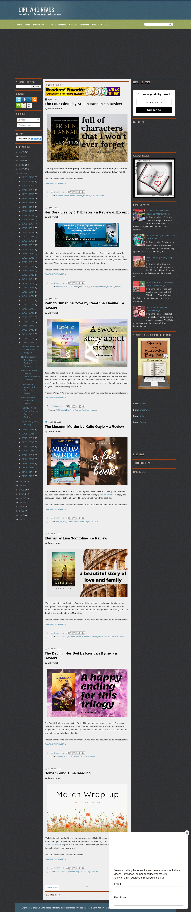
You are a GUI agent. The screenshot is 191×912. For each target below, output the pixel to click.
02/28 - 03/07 (28, 442)
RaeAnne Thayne (73, 410)
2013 (21, 511)
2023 (21, 165)
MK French (83, 287)
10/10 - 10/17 (28, 224)
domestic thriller (62, 287)
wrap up (94, 872)
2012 (21, 515)
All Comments (25, 125)
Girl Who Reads (36, 9)
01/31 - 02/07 (28, 459)
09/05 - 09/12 (28, 245)
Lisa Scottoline (104, 637)
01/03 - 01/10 (28, 476)
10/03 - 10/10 (28, 228)
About (27, 24)
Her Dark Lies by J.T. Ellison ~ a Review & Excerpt (87, 212)
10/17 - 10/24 (28, 219)
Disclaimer (84, 24)
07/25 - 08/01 (28, 270)
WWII (122, 637)
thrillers (118, 287)
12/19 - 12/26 (28, 181)
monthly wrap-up (75, 872)
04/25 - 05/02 (28, 326)
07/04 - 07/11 (28, 283)
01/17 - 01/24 (28, 467)
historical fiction (62, 196)
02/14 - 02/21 (28, 451)
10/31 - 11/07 (28, 211)
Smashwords (146, 410)
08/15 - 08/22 (28, 258)
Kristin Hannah (76, 196)
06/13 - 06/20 (28, 296)
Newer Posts (52, 887)
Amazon (143, 403)
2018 (21, 490)
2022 (21, 169)
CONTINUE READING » (55, 183)
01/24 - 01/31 (28, 463)
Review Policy (38, 24)
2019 (21, 485)
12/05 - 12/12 (28, 190)
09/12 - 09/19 (28, 241)
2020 (21, 481)
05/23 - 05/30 (28, 309)
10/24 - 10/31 (28, 215)
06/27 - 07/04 (28, 287)
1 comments (59, 192)
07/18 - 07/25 (28, 275)
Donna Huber (73, 522)
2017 (21, 494)
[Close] (187, 832)
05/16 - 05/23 (28, 313)
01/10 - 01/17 (28, 472)
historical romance (89, 637)
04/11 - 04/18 (28, 334)
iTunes (143, 422)
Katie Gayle (85, 522)
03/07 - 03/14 (28, 438)
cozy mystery (61, 522)
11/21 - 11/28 (28, 198)
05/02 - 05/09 (28, 321)
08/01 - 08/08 (28, 266)
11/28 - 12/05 (28, 194)
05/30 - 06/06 (28, 304)
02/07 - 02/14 (28, 455)
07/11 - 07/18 (28, 279)
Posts (22, 120)
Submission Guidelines (56, 24)
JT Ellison (74, 287)
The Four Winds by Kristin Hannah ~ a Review (83, 104)
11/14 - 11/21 (28, 202)
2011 (21, 519)
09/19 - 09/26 (28, 236)
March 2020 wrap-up (54, 845)
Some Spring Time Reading (68, 773)
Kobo (142, 416)
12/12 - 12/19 (28, 186)
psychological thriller (97, 287)
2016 (21, 498)
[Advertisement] (95, 54)
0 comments (59, 406)
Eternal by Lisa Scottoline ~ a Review (76, 538)
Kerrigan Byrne (62, 757)
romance (93, 410)
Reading (86, 872)
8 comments (59, 868)
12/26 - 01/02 (28, 177)
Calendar (73, 24)
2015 (21, 502)
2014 (21, 507)
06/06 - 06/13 (28, 300)
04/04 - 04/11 (28, 338)
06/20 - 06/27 (28, 292)
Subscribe (154, 110)
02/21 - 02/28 (28, 446)
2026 (21, 152)
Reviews (86, 196)
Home (19, 24)
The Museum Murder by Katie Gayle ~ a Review (84, 427)
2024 (21, 160)
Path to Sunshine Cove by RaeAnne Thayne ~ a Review (84, 305)
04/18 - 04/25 (28, 330)
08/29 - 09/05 (28, 249)
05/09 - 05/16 (28, 317)
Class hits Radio (85, 908)
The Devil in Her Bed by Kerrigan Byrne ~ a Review (81, 655)
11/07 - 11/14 (28, 207)
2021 (21, 173)
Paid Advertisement (100, 24)
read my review (106, 495)
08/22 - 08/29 (28, 253)
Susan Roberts (97, 196)
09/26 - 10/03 (28, 232)
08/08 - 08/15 (28, 262)
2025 (21, 156)
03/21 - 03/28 (28, 429)
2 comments (59, 518)
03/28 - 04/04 (28, 342)
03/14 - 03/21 (28, 434)
